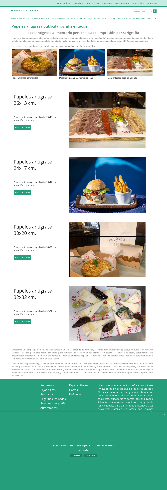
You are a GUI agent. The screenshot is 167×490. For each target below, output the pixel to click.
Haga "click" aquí (22, 127)
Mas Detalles (84, 450)
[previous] (153, 18)
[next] (155, 18)
